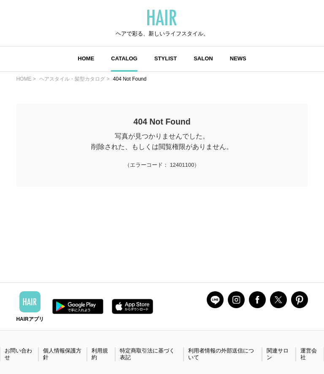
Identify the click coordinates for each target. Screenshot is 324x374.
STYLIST (165, 58)
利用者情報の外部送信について (221, 354)
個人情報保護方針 (62, 354)
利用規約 (100, 354)
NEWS (238, 58)
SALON (203, 58)
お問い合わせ (18, 354)
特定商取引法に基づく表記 (147, 354)
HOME (86, 58)
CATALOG (124, 58)
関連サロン (278, 354)
